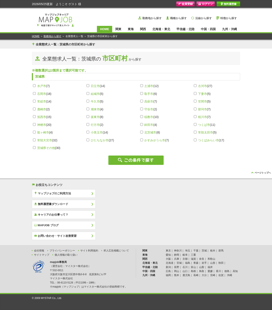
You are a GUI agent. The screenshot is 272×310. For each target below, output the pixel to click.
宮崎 (212, 275)
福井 (210, 267)
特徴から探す (228, 18)
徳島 (227, 271)
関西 (143, 29)
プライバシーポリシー (62, 250)
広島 (168, 271)
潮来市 (95, 109)
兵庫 (176, 258)
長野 (176, 267)
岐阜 (185, 254)
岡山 (176, 271)
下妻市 (202, 93)
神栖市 (41, 124)
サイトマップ (41, 254)
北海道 (169, 262)
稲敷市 (148, 117)
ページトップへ (263, 172)
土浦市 (148, 86)
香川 (218, 271)
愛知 (168, 254)
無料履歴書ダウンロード (51, 204)
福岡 (168, 275)
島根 (193, 271)
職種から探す (178, 18)
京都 (185, 258)
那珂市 (202, 109)
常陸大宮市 (44, 140)
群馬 (221, 250)
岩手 (204, 262)
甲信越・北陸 (185, 29)
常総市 (41, 101)
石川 (185, 267)
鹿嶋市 (41, 109)
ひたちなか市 (100, 140)
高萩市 (148, 101)
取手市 (148, 93)
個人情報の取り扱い (66, 254)
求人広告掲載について (116, 250)
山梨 (201, 267)
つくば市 (204, 124)
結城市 (95, 93)
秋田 (221, 262)
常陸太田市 (205, 132)
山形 (212, 262)
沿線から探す (203, 18)
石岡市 (41, 93)
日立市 (95, 86)
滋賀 (193, 258)
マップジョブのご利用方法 (52, 193)
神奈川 (178, 250)
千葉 (195, 250)
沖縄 (229, 275)
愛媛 (210, 271)
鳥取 (201, 271)
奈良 (201, 258)
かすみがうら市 (154, 140)
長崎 (195, 275)
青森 (195, 262)
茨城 (204, 250)
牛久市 (95, 101)
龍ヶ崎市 (43, 132)
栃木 (212, 250)
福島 (187, 262)
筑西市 (41, 117)
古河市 (202, 86)
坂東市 (95, 117)
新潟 (168, 267)
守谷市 (148, 109)
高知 (235, 271)
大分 (204, 275)
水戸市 (41, 86)
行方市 (95, 124)
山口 (185, 271)
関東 (118, 29)
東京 (168, 250)
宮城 (179, 262)
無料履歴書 (229, 4)
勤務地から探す (152, 18)
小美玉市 (97, 132)
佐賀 (221, 275)
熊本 (176, 275)
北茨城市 (150, 132)
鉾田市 (148, 124)
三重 (193, 254)
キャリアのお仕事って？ (51, 214)
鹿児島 (186, 275)
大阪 (168, 258)
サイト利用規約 (89, 250)
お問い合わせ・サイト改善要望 (55, 235)
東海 (131, 29)
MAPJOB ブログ (46, 225)
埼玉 (187, 250)
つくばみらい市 (208, 140)
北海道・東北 (161, 29)
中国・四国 (208, 29)
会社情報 (39, 250)
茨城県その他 (46, 148)
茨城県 (40, 76)
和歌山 (211, 258)
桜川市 (202, 117)
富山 (193, 267)
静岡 (176, 254)
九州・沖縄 (229, 29)
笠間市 (202, 101)
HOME (104, 29)
